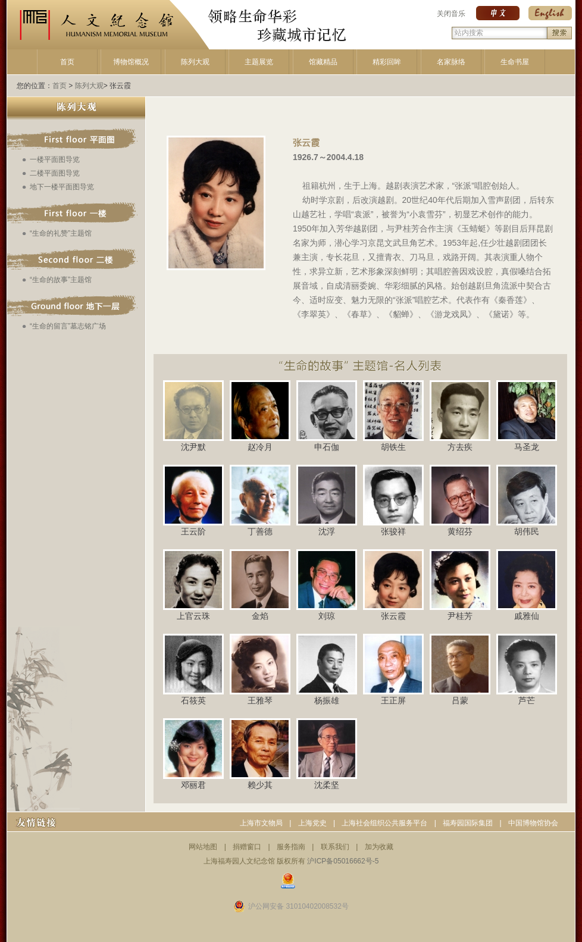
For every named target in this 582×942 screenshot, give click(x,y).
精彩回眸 (387, 62)
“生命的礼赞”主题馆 (61, 233)
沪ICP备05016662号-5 (342, 861)
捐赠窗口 (247, 847)
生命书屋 (514, 62)
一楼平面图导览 (55, 159)
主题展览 (259, 62)
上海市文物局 (261, 823)
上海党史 (312, 823)
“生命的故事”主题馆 (61, 280)
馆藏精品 (323, 62)
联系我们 (335, 847)
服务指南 (291, 847)
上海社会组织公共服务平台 (384, 823)
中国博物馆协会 (533, 823)
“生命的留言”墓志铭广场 (68, 326)
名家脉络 (451, 62)
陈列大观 (195, 62)
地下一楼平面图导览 (62, 187)
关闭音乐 (451, 14)
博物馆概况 (131, 62)
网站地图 (203, 847)
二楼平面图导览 (55, 173)
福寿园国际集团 (468, 823)
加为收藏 (379, 847)
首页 (67, 62)
